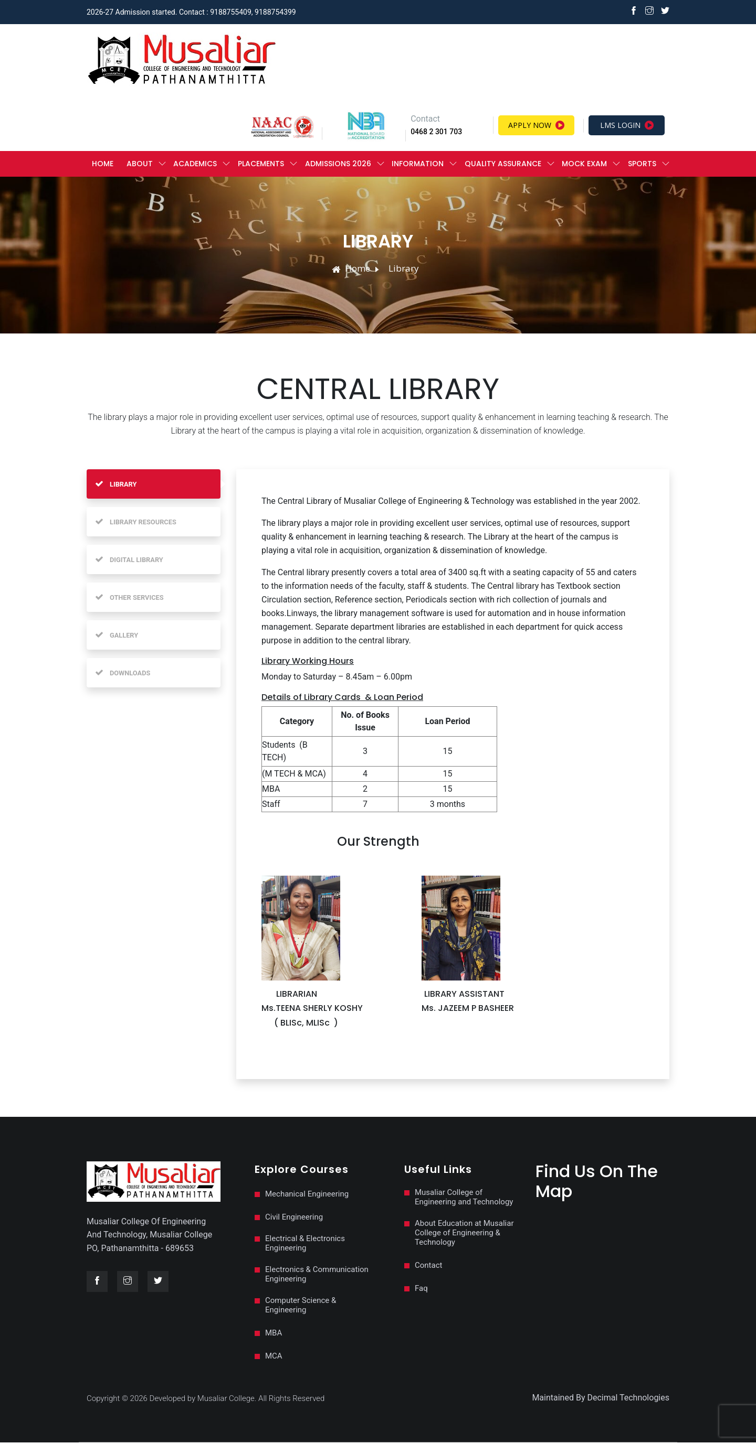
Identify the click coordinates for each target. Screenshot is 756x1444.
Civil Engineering (294, 1218)
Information (418, 164)
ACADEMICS (195, 164)
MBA (273, 1334)
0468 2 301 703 (436, 132)
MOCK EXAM (584, 164)
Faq (421, 1290)
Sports (642, 164)
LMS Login (627, 126)
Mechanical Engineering (307, 1195)
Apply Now (536, 126)
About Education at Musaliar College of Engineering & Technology (464, 1234)
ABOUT (140, 164)
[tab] (153, 485)
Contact (428, 1266)
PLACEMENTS (261, 164)
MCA (273, 1357)
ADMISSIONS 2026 (338, 164)
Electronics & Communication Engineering (317, 1275)
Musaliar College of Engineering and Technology (464, 1198)
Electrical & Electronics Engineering (305, 1244)
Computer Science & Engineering (300, 1306)
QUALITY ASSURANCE (503, 164)
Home (102, 164)
